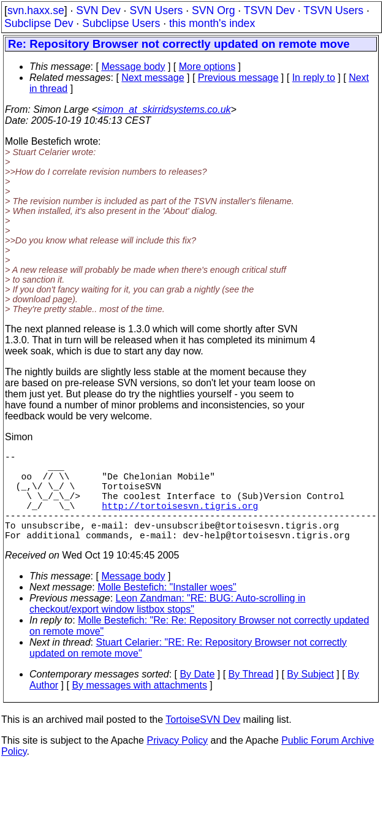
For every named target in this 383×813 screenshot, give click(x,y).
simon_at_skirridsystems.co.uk (164, 109)
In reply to (313, 77)
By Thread (251, 696)
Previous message (238, 77)
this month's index (212, 23)
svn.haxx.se (35, 10)
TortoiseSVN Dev (202, 741)
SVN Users (156, 10)
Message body (133, 66)
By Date (197, 696)
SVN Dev (98, 10)
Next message (152, 77)
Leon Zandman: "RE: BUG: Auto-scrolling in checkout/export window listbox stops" (167, 625)
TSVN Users (333, 10)
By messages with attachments (139, 707)
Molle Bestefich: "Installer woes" (167, 609)
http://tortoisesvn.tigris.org (180, 520)
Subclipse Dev (38, 23)
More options (207, 66)
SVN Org (213, 10)
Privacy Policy (177, 762)
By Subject (310, 696)
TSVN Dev (269, 10)
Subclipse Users (121, 23)
